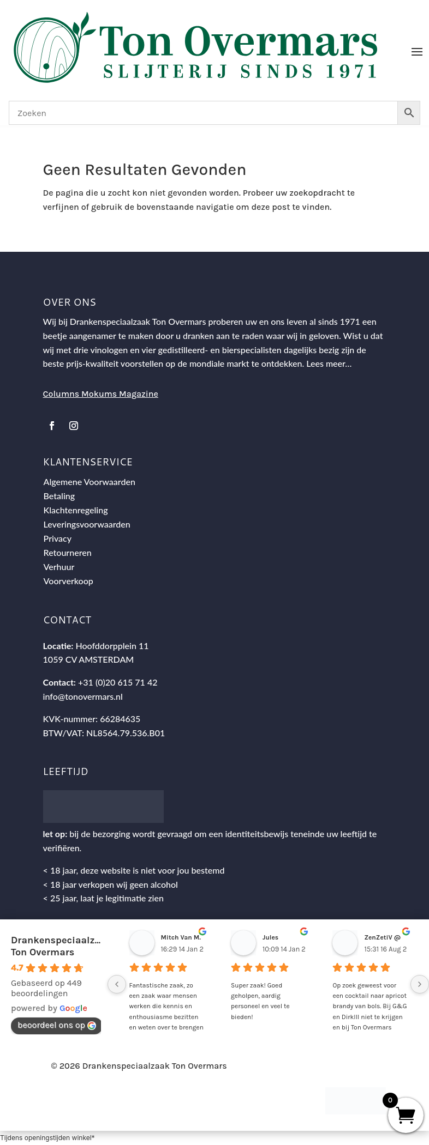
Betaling (59, 495)
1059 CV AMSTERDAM (88, 659)
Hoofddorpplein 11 (111, 645)
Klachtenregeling (76, 510)
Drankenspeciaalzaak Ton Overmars (61, 946)
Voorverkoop (68, 580)
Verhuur (59, 566)
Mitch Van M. (181, 937)
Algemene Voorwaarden (89, 481)
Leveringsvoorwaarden (87, 524)
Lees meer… (328, 363)
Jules (270, 937)
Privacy (58, 538)
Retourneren (68, 552)
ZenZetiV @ (382, 937)
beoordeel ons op (56, 1025)
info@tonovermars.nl (83, 696)
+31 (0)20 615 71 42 (117, 682)
